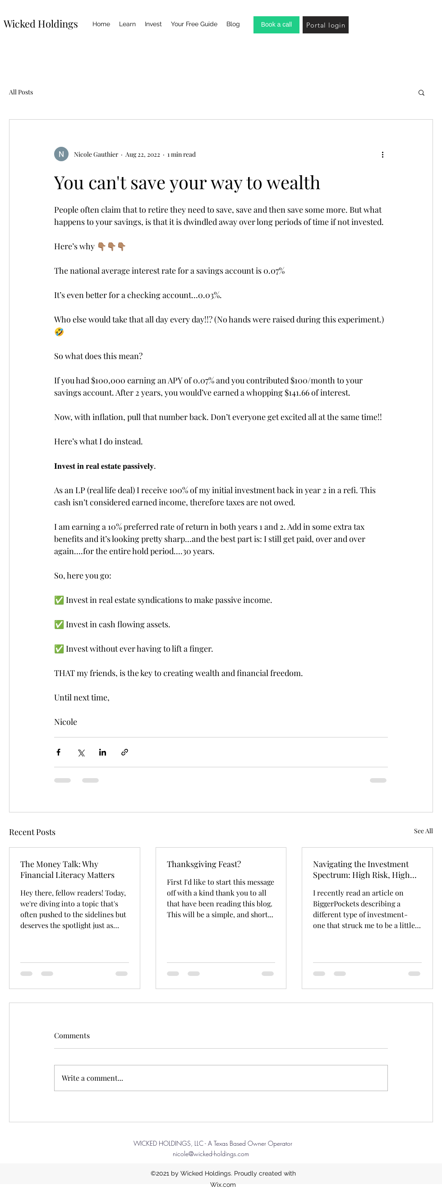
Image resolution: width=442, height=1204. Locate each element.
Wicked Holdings (41, 23)
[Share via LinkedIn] (102, 752)
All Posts (21, 92)
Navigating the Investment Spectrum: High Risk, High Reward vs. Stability (361, 869)
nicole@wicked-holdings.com (211, 1153)
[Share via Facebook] (58, 752)
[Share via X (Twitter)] (80, 752)
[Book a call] (276, 24)
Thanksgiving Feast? (204, 864)
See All (423, 830)
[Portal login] (326, 24)
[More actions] (382, 154)
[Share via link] (124, 752)
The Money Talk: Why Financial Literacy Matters (67, 869)
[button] (421, 92)
